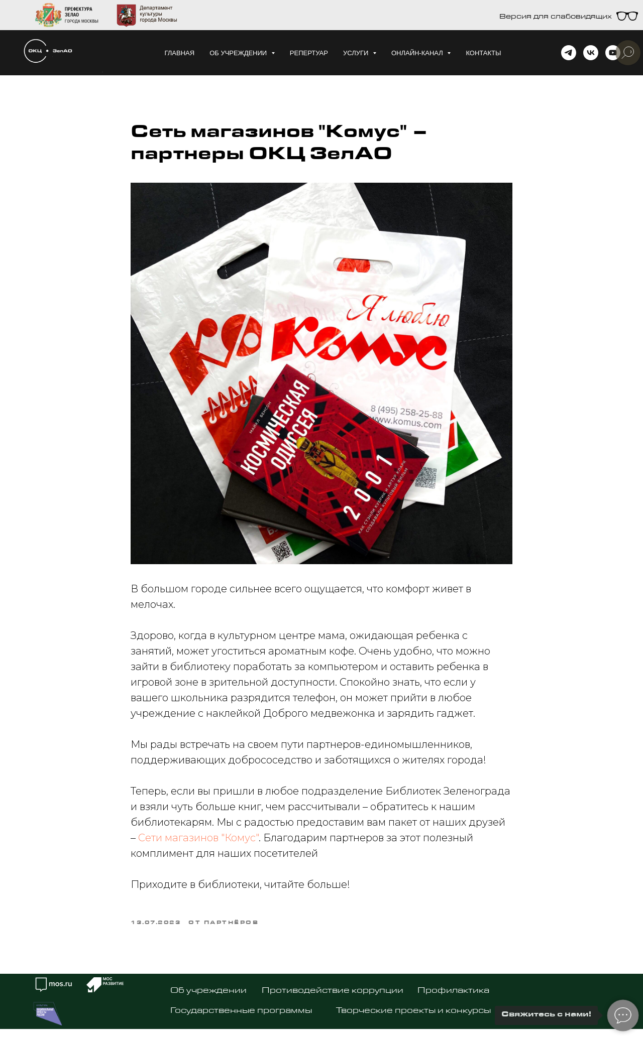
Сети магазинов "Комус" (198, 838)
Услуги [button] (356, 53)
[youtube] (612, 52)
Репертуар (309, 53)
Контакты (483, 53)
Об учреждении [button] (239, 53)
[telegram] (568, 52)
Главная (179, 53)
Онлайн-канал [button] (418, 53)
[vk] (590, 52)
